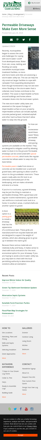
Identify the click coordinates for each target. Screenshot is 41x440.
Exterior (25, 333)
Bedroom (25, 349)
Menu (36, 8)
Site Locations (7, 333)
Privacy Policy (32, 426)
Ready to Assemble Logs (9, 387)
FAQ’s (4, 382)
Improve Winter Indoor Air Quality (16, 280)
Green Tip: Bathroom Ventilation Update (19, 287)
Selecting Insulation (9, 350)
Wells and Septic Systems (8, 344)
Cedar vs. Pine (7, 378)
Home (4, 14)
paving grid (6, 216)
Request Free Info (28, 377)
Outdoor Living (27, 337)
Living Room (26, 341)
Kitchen (25, 345)
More (4, 358)
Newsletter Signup (29, 369)
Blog (9, 14)
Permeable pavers (9, 166)
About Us (25, 373)
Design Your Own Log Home (30, 388)
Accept (20, 435)
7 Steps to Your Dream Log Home (10, 372)
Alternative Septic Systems (13, 295)
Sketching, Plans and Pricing (9, 338)
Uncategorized (18, 14)
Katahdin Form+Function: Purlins (16, 303)
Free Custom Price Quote (28, 382)
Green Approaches (8, 354)
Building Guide (7, 393)
